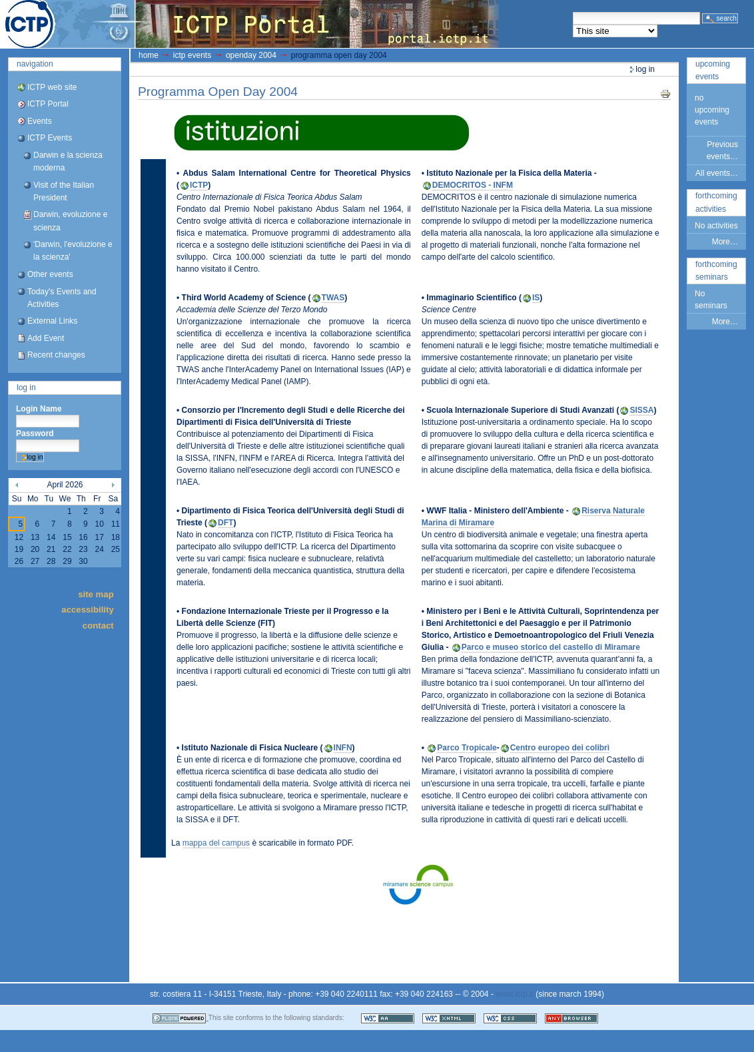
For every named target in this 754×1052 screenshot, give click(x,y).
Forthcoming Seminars (716, 271)
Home (149, 55)
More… (725, 241)
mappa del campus (216, 843)
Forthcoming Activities (716, 202)
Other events (50, 274)
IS (536, 297)
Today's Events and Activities (62, 298)
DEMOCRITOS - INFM (472, 185)
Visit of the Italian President (63, 191)
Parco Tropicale (466, 747)
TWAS (333, 297)
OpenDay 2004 (251, 55)
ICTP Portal (250, 24)
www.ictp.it (515, 994)
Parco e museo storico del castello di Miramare (551, 647)
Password (35, 433)
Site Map (96, 594)
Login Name (39, 408)
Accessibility (87, 610)
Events (39, 121)
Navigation (35, 64)
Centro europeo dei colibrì (559, 747)
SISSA (641, 410)
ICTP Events (49, 137)
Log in (26, 387)
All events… (716, 173)
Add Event (45, 338)
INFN (343, 747)
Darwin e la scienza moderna (68, 161)
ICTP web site (52, 87)
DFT (225, 522)
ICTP (199, 185)
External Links (52, 321)
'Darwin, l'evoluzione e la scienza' (73, 251)
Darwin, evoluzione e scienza (70, 221)
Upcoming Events (712, 70)
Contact (98, 625)
